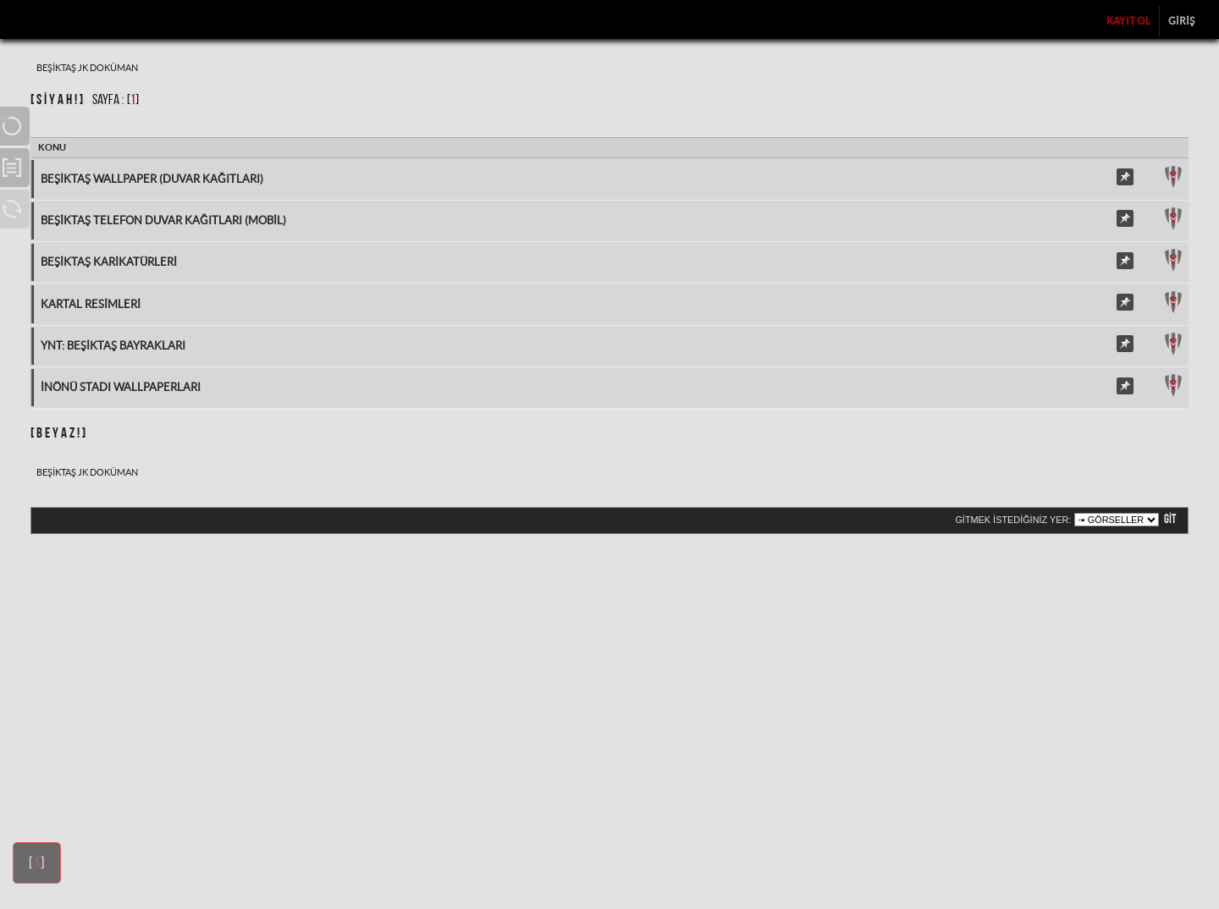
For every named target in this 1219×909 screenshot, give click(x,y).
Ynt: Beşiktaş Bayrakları (113, 345)
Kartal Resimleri (91, 304)
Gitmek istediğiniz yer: (1013, 520)
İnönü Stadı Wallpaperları (121, 387)
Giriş (1181, 20)
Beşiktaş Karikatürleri (109, 262)
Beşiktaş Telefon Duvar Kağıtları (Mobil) (163, 220)
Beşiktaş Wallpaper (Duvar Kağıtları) (152, 179)
